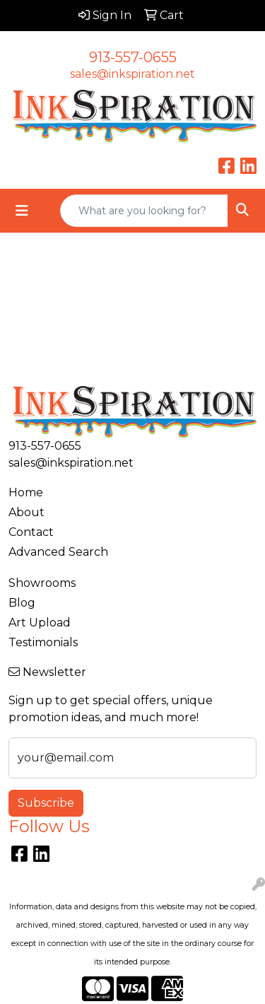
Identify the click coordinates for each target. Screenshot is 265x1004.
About (26, 512)
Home (25, 492)
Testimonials (43, 642)
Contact (31, 532)
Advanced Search (58, 552)
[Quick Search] (144, 210)
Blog (21, 602)
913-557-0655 (133, 57)
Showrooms (42, 583)
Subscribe (46, 803)
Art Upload (39, 622)
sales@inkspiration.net (132, 74)
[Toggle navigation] (22, 211)
